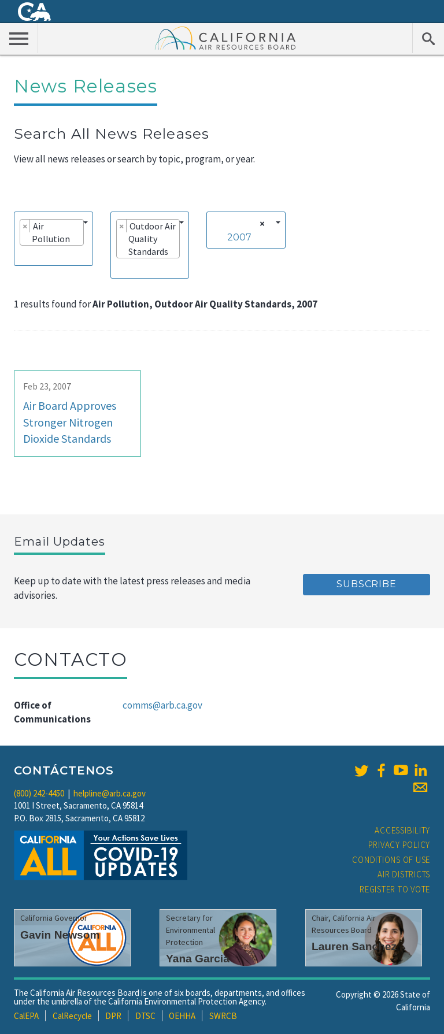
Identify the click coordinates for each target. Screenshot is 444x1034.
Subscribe (366, 584)
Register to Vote (395, 889)
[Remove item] (25, 226)
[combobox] (53, 239)
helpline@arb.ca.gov (109, 793)
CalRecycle (72, 1015)
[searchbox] (23, 255)
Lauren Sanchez (354, 946)
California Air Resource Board (225, 37)
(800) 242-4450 (39, 793)
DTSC (145, 1015)
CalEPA (26, 1015)
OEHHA (182, 1015)
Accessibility (402, 830)
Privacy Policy (399, 844)
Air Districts (404, 874)
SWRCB (223, 1015)
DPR (113, 1015)
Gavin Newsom (60, 935)
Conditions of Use (391, 859)
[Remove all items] (260, 223)
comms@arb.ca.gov (162, 705)
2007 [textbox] (239, 237)
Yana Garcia (198, 959)
